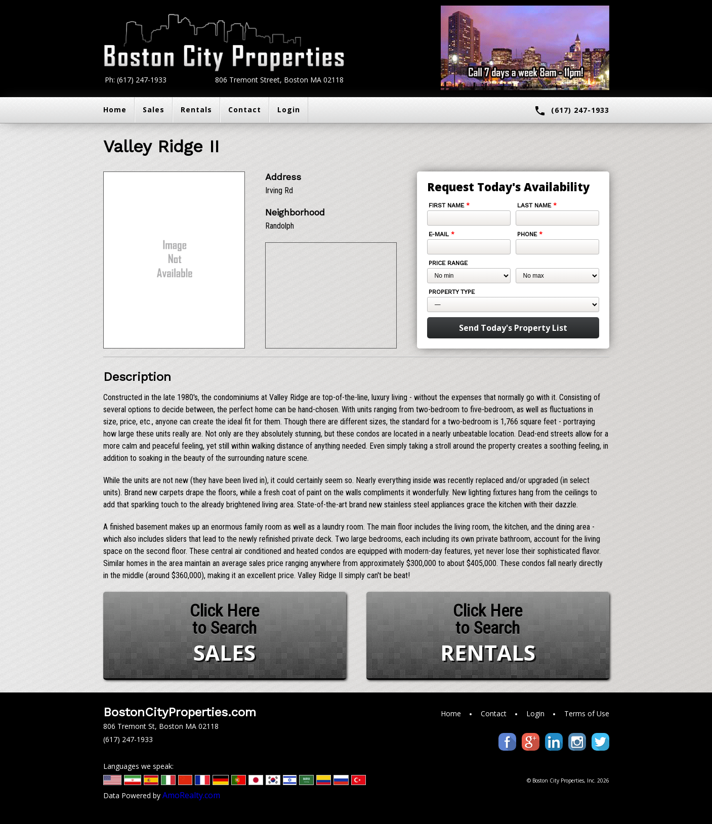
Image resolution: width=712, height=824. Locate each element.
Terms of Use (586, 713)
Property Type (452, 291)
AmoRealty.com (191, 795)
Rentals (196, 109)
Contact (244, 109)
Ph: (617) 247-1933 (135, 79)
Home (115, 109)
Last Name (537, 205)
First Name (449, 205)
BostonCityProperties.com (179, 712)
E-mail (441, 234)
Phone (529, 234)
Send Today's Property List (513, 327)
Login (288, 109)
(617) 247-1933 (571, 111)
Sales (153, 109)
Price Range (448, 263)
